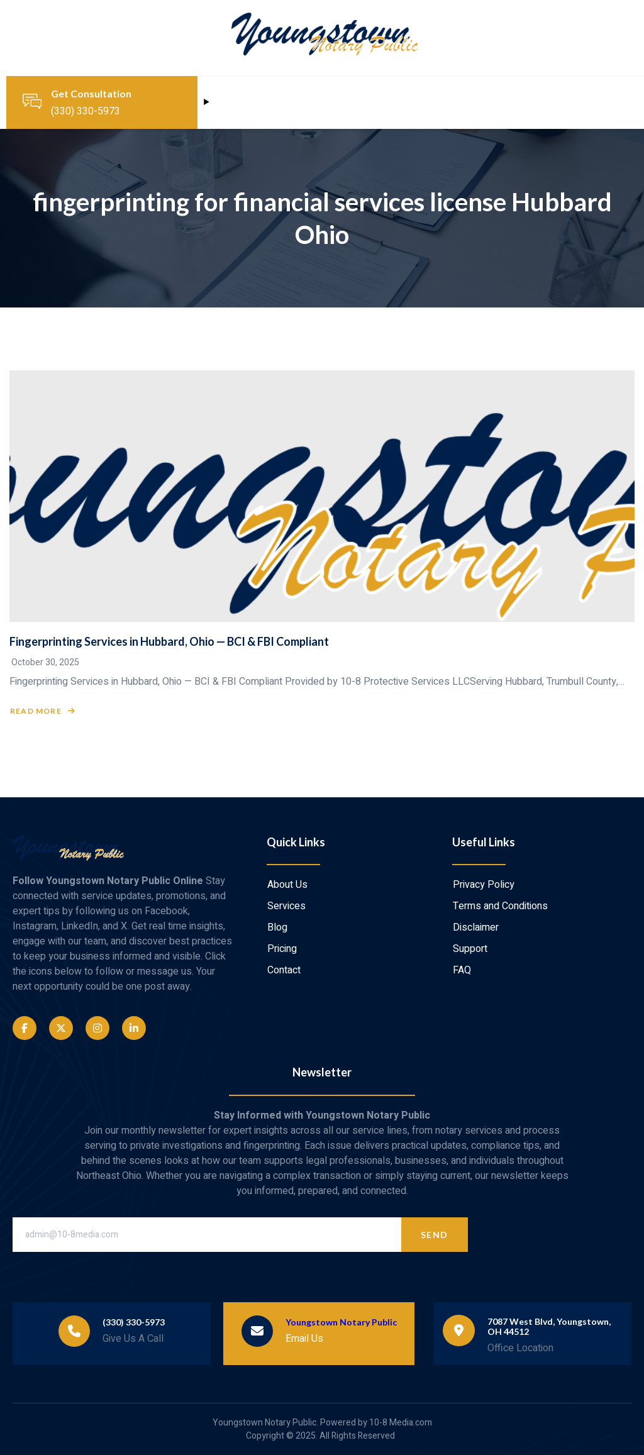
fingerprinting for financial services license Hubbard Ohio (322, 218)
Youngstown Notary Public (341, 1322)
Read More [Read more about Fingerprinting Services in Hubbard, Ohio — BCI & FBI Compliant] (42, 711)
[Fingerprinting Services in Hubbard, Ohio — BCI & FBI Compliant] (322, 496)
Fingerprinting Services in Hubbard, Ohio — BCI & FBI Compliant (169, 641)
